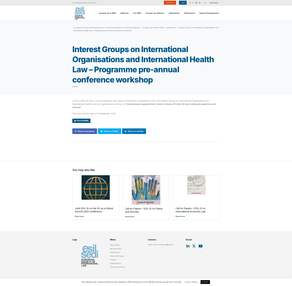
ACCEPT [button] (205, 282)
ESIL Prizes (115, 252)
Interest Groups (117, 256)
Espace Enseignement (209, 13)
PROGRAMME (83, 121)
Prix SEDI (137, 13)
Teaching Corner (117, 267)
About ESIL (115, 245)
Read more (79, 216)
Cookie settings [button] (191, 282)
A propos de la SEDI (107, 13)
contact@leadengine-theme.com (84, 3)
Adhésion (124, 13)
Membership (115, 249)
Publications (189, 13)
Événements (174, 13)
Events (113, 260)
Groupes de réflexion (155, 13)
